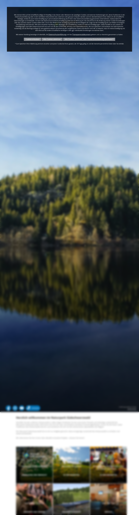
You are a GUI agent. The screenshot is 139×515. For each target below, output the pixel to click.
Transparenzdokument (81, 34)
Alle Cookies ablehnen (52, 39)
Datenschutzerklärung (57, 34)
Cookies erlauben (32, 39)
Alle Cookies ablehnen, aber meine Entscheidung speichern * (89, 39)
